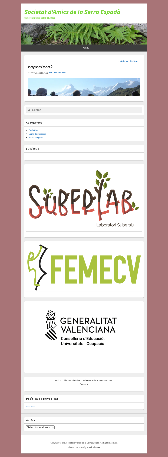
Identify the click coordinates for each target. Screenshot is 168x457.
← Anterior (123, 61)
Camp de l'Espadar (37, 133)
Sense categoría (36, 137)
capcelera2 (62, 72)
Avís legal (30, 406)
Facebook (32, 148)
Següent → (135, 61)
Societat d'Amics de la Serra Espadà (72, 12)
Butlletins (33, 130)
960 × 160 (53, 72)
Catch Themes (93, 447)
